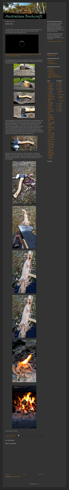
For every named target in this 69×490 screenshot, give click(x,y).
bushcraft (50, 94)
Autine (10, 436)
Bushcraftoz (50, 111)
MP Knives (50, 136)
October (61, 94)
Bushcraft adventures (50, 96)
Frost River (50, 122)
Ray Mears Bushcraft (52, 75)
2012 (59, 105)
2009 (59, 110)
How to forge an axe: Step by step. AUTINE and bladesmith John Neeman (22, 54)
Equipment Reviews (50, 117)
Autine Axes (61, 100)
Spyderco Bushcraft (50, 152)
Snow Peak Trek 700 (50, 147)
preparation (50, 139)
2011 (59, 107)
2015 (59, 88)
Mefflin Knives (51, 60)
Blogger (36, 483)
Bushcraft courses (50, 103)
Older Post (40, 474)
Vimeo (19, 55)
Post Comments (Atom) (16, 476)
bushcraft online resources (50, 108)
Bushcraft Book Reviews (51, 99)
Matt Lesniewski (50, 132)
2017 (59, 84)
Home (24, 474)
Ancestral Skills (51, 68)
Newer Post (8, 474)
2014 (59, 90)
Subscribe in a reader (51, 55)
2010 (59, 109)
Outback (50, 137)
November (61, 91)
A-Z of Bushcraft (50, 83)
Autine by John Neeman (10, 55)
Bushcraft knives (50, 105)
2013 (59, 103)
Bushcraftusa (51, 71)
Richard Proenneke (50, 141)
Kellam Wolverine (50, 127)
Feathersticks (51, 119)
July (60, 96)
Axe (12, 436)
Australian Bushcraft (50, 89)
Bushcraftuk (50, 70)
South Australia (50, 149)
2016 (59, 86)
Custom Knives (49, 114)
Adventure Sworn (50, 86)
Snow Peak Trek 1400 (50, 144)
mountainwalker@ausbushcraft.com (54, 41)
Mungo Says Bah (51, 73)
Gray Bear (50, 61)
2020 (59, 82)
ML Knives (50, 134)
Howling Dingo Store (52, 63)
